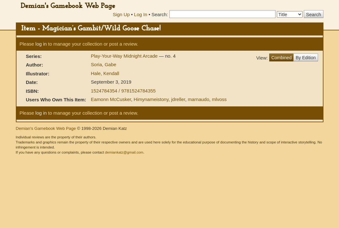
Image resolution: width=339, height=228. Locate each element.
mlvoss (219, 99)
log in (41, 44)
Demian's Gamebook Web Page (68, 6)
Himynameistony (151, 99)
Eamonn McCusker (111, 99)
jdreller (178, 99)
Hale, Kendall (105, 73)
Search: (160, 14)
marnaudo (198, 99)
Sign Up (121, 14)
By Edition (306, 57)
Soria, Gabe (103, 64)
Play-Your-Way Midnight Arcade (125, 56)
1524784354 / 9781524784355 (123, 90)
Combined (281, 57)
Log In (140, 14)
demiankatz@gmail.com (124, 152)
